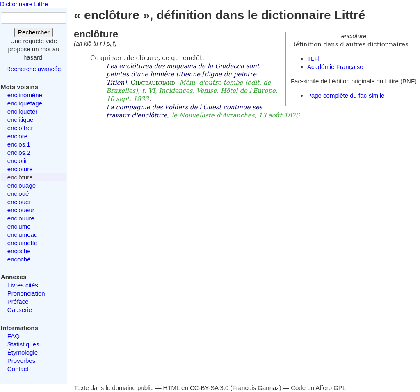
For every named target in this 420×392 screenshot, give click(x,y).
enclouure (20, 218)
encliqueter (22, 111)
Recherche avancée (33, 68)
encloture (20, 168)
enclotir (17, 160)
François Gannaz (256, 387)
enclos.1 (18, 144)
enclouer (19, 201)
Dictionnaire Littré (24, 3)
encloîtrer (20, 127)
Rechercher (34, 32)
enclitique (20, 119)
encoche (19, 251)
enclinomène (24, 95)
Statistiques (23, 344)
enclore (17, 136)
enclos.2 (18, 152)
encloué (18, 193)
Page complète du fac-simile (345, 95)
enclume (19, 226)
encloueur (20, 209)
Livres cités (22, 285)
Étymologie (22, 352)
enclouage (21, 185)
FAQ (13, 335)
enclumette (22, 242)
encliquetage (24, 103)
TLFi (313, 58)
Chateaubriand (152, 82)
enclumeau (22, 234)
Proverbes (21, 360)
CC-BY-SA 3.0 (209, 387)
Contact (18, 368)
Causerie (19, 309)
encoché (19, 259)
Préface (18, 301)
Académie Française (335, 66)
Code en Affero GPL (318, 387)
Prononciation (26, 293)
